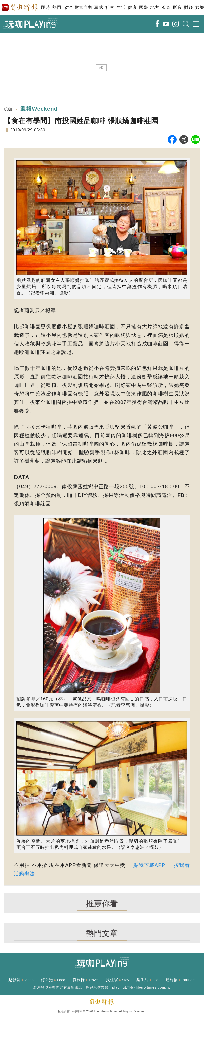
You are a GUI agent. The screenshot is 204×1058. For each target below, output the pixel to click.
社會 (110, 7)
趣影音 (21, 980)
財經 (188, 7)
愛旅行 (86, 980)
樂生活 (147, 980)
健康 (132, 7)
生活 (121, 7)
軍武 (98, 7)
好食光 (53, 980)
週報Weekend (39, 109)
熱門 (56, 7)
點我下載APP (150, 865)
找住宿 (117, 980)
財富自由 (83, 7)
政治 (68, 7)
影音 (177, 7)
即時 (45, 7)
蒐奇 (166, 7)
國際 (143, 7)
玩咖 (8, 109)
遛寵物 (181, 980)
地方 (154, 7)
